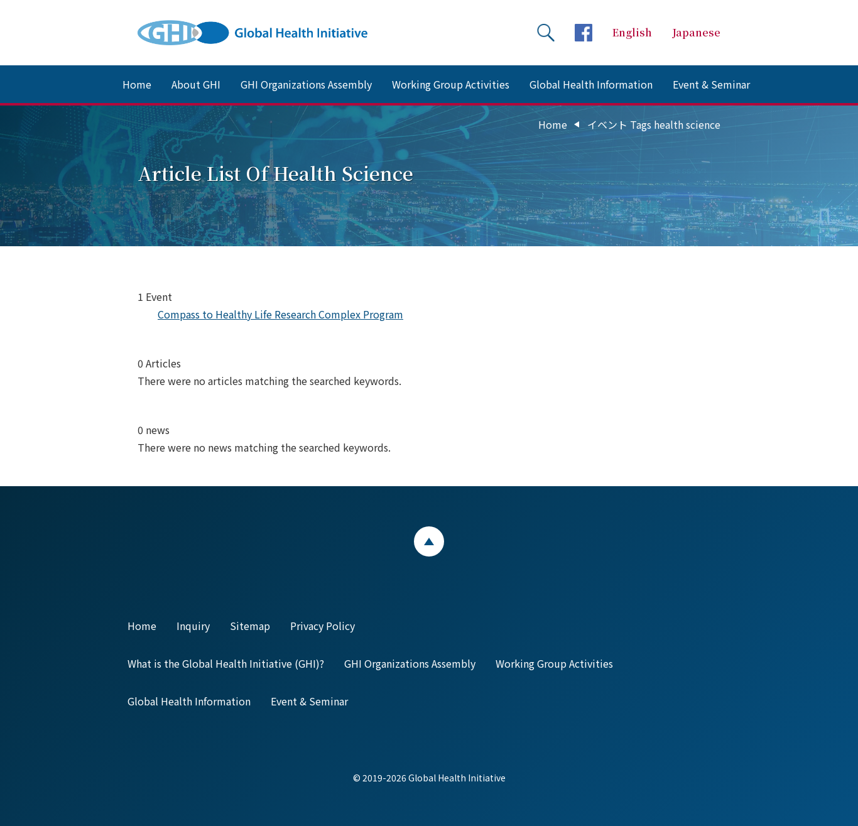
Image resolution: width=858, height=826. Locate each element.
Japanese (696, 32)
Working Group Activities (450, 84)
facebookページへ (583, 32)
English (632, 32)
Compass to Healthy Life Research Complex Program (280, 314)
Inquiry (193, 625)
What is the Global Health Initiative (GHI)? (226, 663)
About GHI (195, 84)
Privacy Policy (322, 625)
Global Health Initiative (263, 32)
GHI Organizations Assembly (306, 84)
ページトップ (429, 541)
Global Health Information (591, 84)
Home (136, 84)
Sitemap (250, 625)
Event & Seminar (711, 84)
